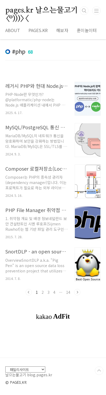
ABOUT (12, 30)
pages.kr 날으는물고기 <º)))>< (41, 11)
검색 (84, 11)
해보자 (62, 30)
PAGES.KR (38, 30)
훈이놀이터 (87, 30)
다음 (77, 292)
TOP (99, 370)
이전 (29, 292)
